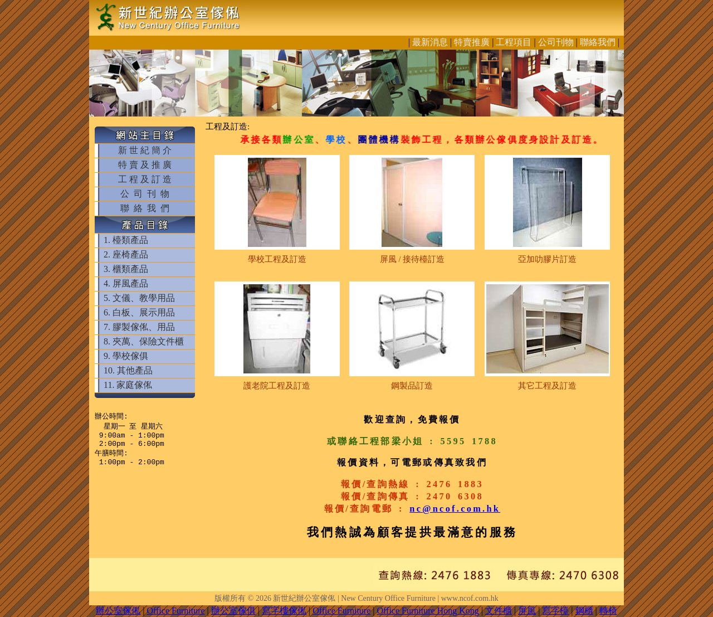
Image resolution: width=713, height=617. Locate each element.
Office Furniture (175, 610)
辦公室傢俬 (118, 610)
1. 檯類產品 (126, 240)
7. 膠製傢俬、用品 (139, 327)
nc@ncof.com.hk (454, 508)
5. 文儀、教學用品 (139, 298)
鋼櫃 (584, 610)
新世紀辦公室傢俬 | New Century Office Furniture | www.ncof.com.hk (385, 598)
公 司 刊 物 (144, 193)
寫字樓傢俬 (284, 610)
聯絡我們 (598, 42)
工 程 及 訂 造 (145, 179)
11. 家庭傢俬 (128, 385)
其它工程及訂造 (547, 385)
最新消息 (430, 42)
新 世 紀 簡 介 (145, 150)
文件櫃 (498, 610)
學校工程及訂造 (277, 259)
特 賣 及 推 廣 (145, 164)
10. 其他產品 (128, 370)
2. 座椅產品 (126, 254)
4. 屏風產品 (126, 283)
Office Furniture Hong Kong (428, 610)
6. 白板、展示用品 (139, 312)
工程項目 (513, 42)
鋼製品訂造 (412, 385)
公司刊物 (556, 42)
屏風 (527, 610)
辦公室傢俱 (233, 610)
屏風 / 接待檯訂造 (412, 259)
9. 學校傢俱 (126, 356)
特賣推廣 (472, 42)
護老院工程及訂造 (276, 385)
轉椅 (608, 610)
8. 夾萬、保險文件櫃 (144, 341)
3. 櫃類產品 (126, 269)
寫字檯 (555, 610)
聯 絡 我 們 (144, 208)
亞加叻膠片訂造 (547, 259)
